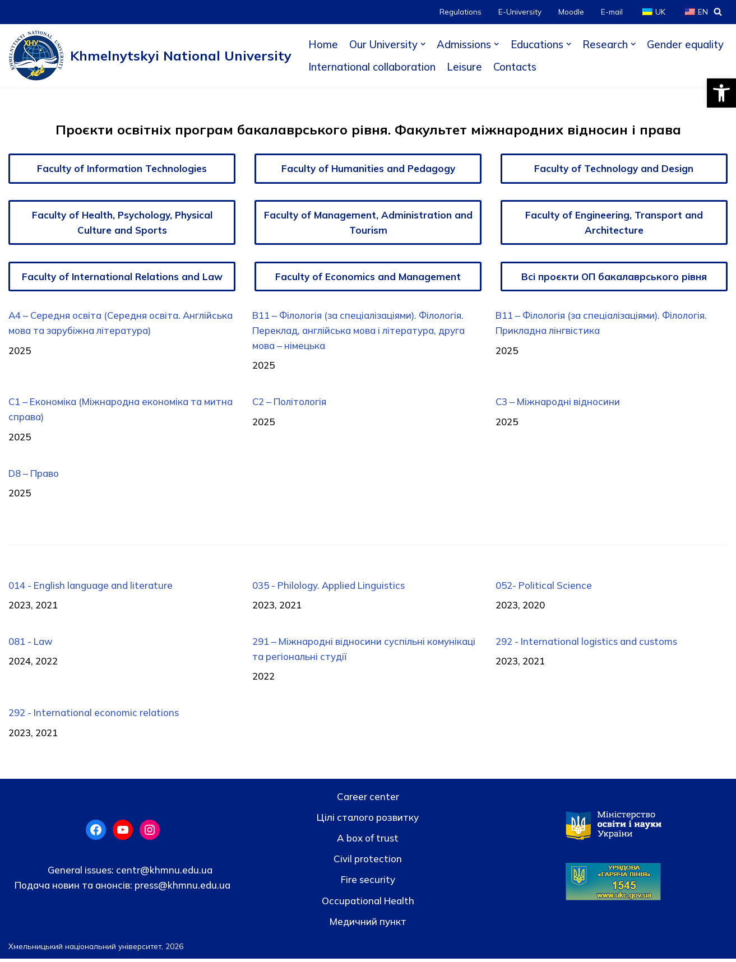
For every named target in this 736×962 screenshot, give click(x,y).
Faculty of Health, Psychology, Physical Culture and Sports (122, 222)
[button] (721, 93)
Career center (368, 799)
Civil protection (368, 862)
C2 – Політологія (290, 403)
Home (323, 44)
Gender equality (686, 44)
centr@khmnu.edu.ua (163, 873)
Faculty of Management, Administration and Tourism (368, 222)
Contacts (515, 66)
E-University (519, 11)
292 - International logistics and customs (587, 644)
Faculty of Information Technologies (122, 168)
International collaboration (372, 66)
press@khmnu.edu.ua (181, 888)
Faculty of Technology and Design (614, 168)
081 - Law (30, 644)
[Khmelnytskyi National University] (149, 55)
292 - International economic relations (93, 716)
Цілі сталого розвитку (368, 820)
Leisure (464, 66)
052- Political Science (544, 587)
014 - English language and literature (90, 587)
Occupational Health (368, 903)
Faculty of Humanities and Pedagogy (368, 168)
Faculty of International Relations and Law (122, 276)
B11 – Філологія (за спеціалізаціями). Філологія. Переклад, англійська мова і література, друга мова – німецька (360, 331)
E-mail (612, 11)
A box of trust (368, 841)
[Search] (718, 11)
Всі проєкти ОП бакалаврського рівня (614, 276)
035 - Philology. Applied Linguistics (328, 587)
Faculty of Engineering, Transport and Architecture (614, 222)
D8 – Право (33, 475)
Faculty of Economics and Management (368, 276)
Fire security (368, 883)
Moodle (571, 11)
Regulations (460, 11)
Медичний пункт (368, 924)
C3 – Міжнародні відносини (558, 403)
